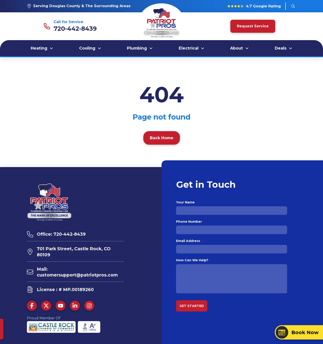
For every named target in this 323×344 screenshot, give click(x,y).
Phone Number (190, 222)
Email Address (189, 241)
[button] (293, 6)
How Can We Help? (194, 260)
